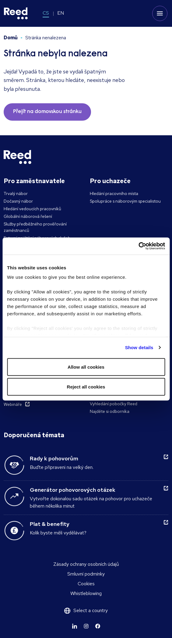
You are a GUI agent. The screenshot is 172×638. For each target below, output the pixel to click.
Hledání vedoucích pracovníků (32, 208)
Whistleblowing (86, 593)
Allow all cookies (86, 366)
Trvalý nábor (16, 193)
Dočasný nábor (18, 201)
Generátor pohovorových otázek (72, 489)
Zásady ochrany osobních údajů (86, 564)
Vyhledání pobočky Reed (113, 403)
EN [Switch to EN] (60, 13)
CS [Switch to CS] (46, 13)
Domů (11, 37)
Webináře (13, 404)
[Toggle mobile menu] (159, 13)
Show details (139, 347)
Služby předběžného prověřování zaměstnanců (35, 227)
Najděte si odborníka (109, 411)
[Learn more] (74, 626)
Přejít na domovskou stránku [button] (47, 112)
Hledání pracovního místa (114, 193)
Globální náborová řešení (28, 216)
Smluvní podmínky (86, 574)
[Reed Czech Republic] (16, 13)
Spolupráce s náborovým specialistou (125, 201)
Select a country (90, 610)
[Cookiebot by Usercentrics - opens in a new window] (138, 246)
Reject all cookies (86, 386)
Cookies (86, 583)
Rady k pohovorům (54, 458)
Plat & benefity (49, 523)
